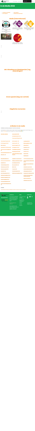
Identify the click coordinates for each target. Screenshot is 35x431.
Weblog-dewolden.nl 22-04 (17, 160)
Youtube (5, 131)
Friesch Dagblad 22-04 (5, 179)
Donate (20, 204)
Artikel (25, 158)
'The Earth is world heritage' (22, 197)
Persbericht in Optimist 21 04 (29, 173)
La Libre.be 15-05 (26, 141)
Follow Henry (15, 1)
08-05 (26, 145)
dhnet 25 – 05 (3, 154)
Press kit (20, 205)
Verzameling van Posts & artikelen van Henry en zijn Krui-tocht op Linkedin (13, 189)
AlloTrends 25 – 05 (15, 141)
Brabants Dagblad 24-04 (5, 177)
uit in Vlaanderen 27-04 (5, 173)
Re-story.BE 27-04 (15, 164)
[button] (17, 45)
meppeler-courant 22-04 (16, 158)
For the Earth (20, 1)
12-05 (28, 143)
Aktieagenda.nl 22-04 (28, 171)
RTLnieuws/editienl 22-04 (5, 181)
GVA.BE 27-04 (3, 171)
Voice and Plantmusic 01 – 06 (6, 152)
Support (20, 202)
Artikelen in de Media (6, 12)
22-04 (32, 158)
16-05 (19, 151)
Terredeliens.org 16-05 (16, 149)
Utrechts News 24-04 (16, 171)
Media (32, 1)
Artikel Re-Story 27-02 (28, 180)
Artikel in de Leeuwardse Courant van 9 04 (28, 176)
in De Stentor (28, 158)
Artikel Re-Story (27, 166)
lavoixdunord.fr (15, 151)
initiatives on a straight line (21, 201)
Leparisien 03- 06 (4, 147)
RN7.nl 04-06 (3, 145)
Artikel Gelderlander (27, 169)
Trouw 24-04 (14, 169)
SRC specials (16, 12)
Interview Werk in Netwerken (29, 160)
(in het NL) (9, 147)
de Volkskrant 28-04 (16, 162)
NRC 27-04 (14, 166)
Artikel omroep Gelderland (28, 163)
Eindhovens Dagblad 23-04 (17, 173)
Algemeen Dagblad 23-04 (5, 175)
